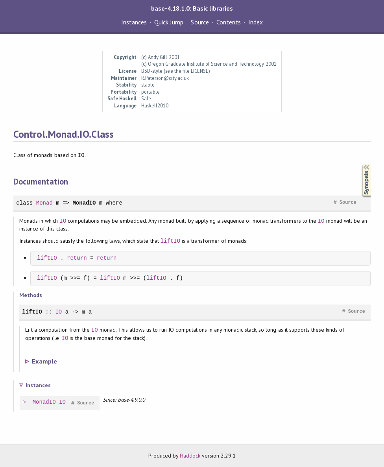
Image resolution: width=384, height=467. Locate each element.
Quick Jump (168, 22)
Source (200, 22)
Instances (134, 22)
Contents (228, 22)
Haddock (190, 455)
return (77, 258)
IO (63, 221)
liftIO (171, 241)
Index (255, 22)
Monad (44, 203)
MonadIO (84, 203)
